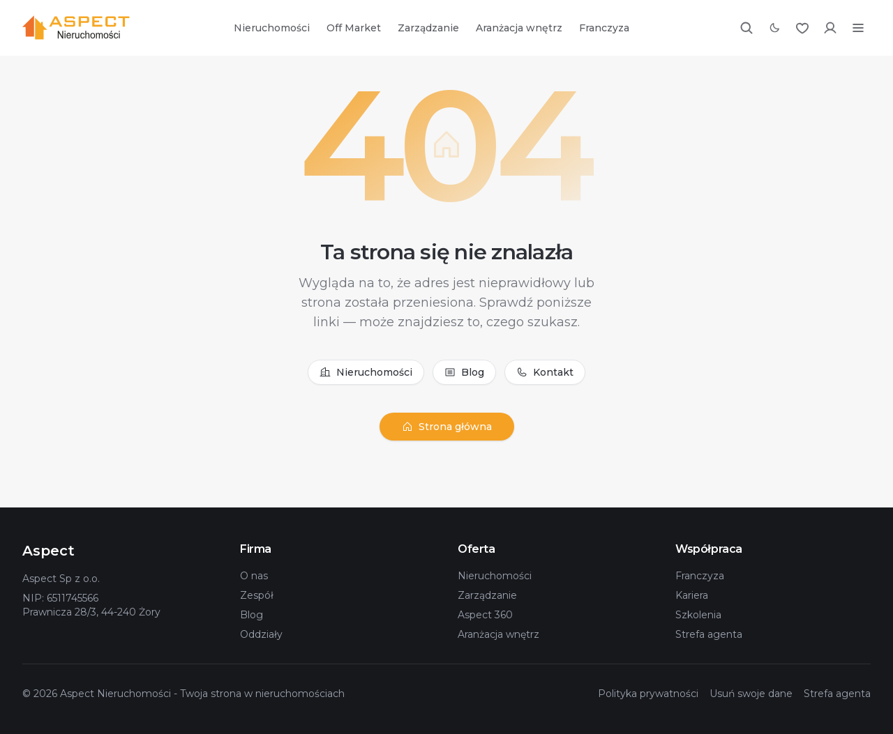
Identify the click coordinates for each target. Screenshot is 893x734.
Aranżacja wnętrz (519, 28)
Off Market (354, 28)
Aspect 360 (485, 615)
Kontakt (544, 372)
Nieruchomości (272, 28)
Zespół (256, 595)
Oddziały (261, 634)
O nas (254, 575)
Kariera (691, 595)
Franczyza (604, 28)
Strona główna (447, 426)
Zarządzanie (428, 28)
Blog (464, 372)
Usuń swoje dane (751, 693)
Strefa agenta (708, 634)
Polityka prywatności (648, 693)
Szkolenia (698, 615)
